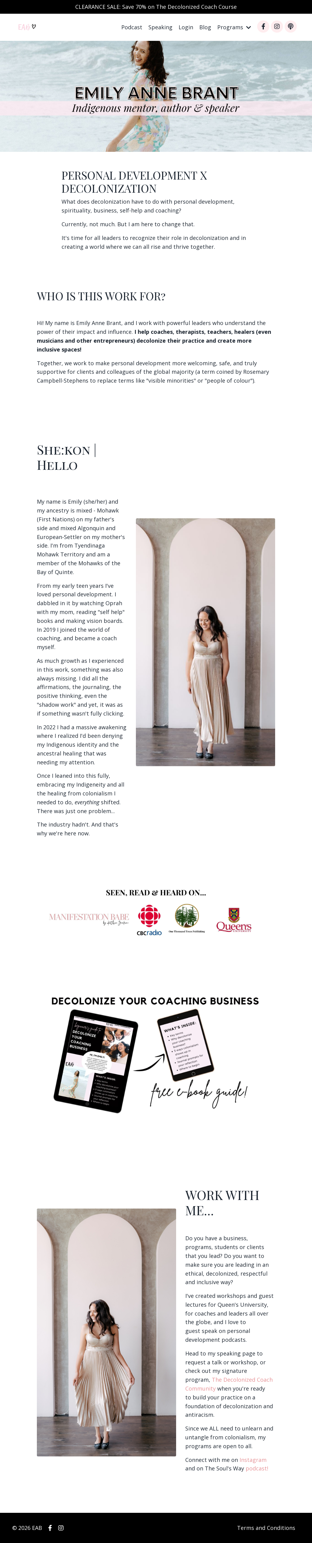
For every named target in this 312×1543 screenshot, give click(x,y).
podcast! (257, 1468)
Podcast (131, 27)
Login (186, 27)
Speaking (160, 27)
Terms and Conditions (266, 1527)
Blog (205, 27)
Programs (234, 27)
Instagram (253, 1459)
